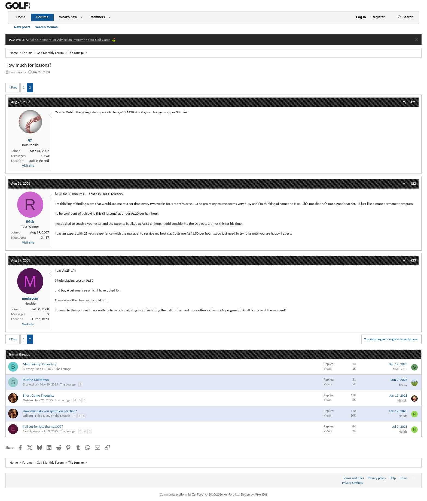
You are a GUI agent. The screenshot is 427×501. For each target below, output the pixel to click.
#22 (413, 183)
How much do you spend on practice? (50, 411)
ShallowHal (30, 384)
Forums (42, 17)
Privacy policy (377, 478)
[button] (81, 17)
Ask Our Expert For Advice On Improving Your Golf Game (69, 40)
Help (393, 478)
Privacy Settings (352, 483)
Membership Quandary (39, 364)
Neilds (402, 416)
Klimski (402, 400)
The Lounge (63, 369)
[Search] (405, 17)
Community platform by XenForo (200, 494)
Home (20, 17)
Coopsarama (18, 72)
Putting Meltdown (36, 380)
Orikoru (28, 400)
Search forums (46, 27)
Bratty (403, 384)
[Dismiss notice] (416, 40)
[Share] (404, 102)
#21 (413, 102)
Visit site (28, 165)
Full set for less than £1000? (43, 426)
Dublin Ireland (39, 161)
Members (98, 17)
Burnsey (28, 369)
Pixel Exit (261, 494)
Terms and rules (353, 478)
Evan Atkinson (32, 431)
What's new (68, 17)
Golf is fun (400, 369)
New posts (22, 27)
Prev (14, 87)
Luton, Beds (40, 319)
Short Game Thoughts (38, 395)
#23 (413, 260)
